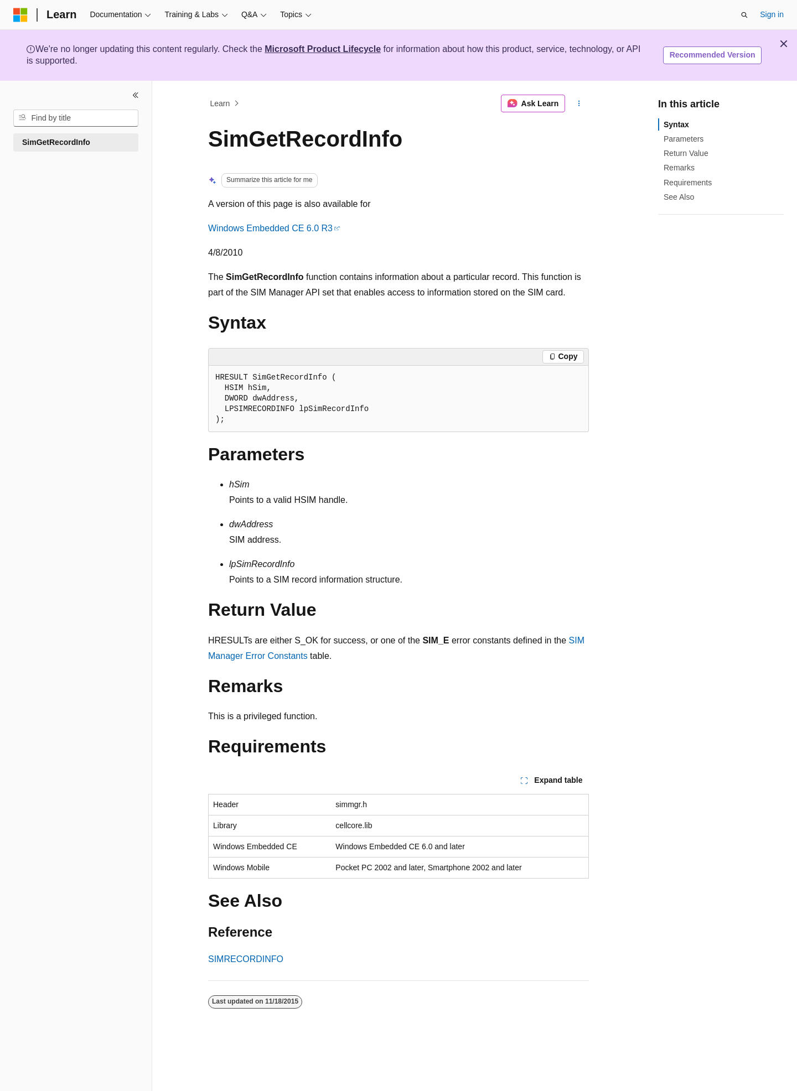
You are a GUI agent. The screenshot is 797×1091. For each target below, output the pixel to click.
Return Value (686, 153)
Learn (220, 103)
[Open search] (744, 15)
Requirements (688, 182)
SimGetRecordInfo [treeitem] (56, 142)
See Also (679, 197)
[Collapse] (135, 95)
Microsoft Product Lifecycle (323, 49)
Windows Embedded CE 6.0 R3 (270, 228)
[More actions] (579, 103)
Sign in (772, 14)
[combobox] (75, 118)
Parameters (683, 138)
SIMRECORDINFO (245, 959)
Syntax (676, 124)
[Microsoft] (20, 15)
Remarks (679, 167)
